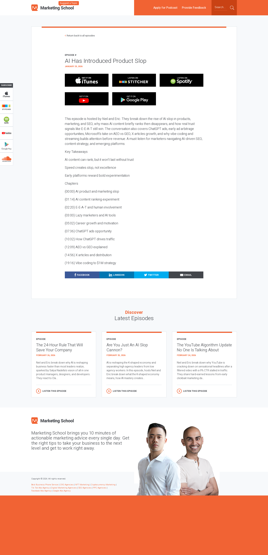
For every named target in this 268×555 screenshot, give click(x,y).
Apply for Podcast (165, 7)
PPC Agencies (99, 487)
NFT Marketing (82, 484)
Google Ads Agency (62, 490)
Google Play (6, 146)
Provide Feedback (194, 7)
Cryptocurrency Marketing (103, 484)
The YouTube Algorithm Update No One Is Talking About (204, 347)
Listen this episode (54, 391)
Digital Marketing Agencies (64, 487)
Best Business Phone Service (44, 484)
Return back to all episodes (81, 35)
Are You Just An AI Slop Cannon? (127, 347)
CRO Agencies (67, 484)
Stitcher (6, 107)
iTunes (6, 94)
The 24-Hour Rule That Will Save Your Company (59, 347)
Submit (232, 8)
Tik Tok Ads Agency (40, 487)
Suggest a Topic (68, 3)
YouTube (6, 133)
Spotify (6, 120)
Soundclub (6, 158)
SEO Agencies (84, 487)
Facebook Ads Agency (41, 490)
